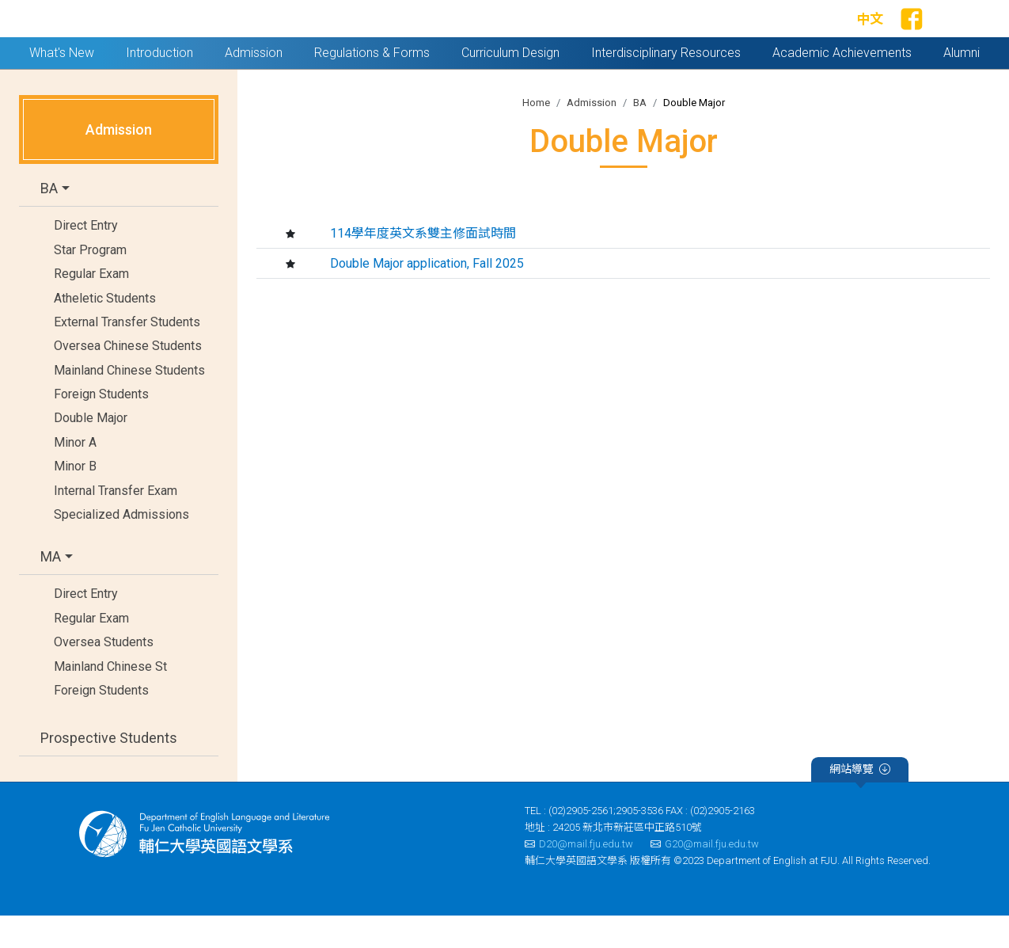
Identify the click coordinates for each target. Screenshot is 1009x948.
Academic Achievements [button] (842, 85)
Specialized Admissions (121, 546)
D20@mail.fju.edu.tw (579, 876)
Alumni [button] (961, 85)
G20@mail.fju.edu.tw (705, 876)
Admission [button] (254, 85)
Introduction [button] (159, 85)
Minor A (75, 474)
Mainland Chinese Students (129, 402)
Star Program (90, 282)
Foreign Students (101, 426)
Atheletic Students (105, 330)
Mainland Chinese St (110, 698)
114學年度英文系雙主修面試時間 (423, 265)
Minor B (75, 499)
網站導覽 (859, 804)
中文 (869, 36)
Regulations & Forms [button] (372, 85)
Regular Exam (91, 306)
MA (50, 589)
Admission (591, 135)
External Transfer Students (127, 354)
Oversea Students (104, 674)
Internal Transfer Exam (115, 523)
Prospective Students (108, 770)
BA (49, 221)
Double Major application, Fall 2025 (427, 295)
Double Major (90, 451)
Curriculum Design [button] (510, 85)
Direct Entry (86, 258)
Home (536, 135)
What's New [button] (61, 85)
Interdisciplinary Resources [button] (666, 85)
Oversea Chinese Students (128, 378)
